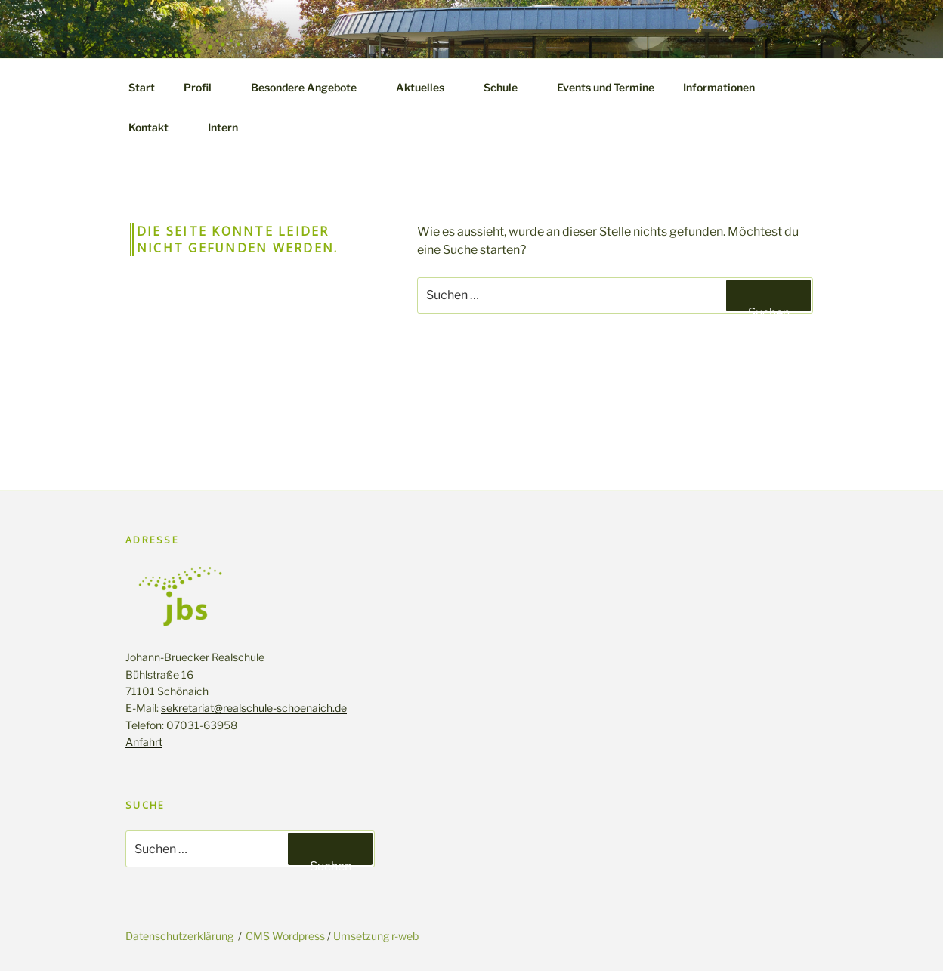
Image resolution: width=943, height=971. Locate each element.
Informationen (726, 87)
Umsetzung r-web (376, 935)
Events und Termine (605, 87)
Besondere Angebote (311, 87)
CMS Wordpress (286, 935)
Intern (223, 127)
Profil (205, 87)
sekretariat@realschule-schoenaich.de (254, 707)
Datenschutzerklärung (179, 935)
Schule (508, 87)
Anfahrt (143, 741)
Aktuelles (427, 87)
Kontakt (155, 127)
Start (141, 87)
